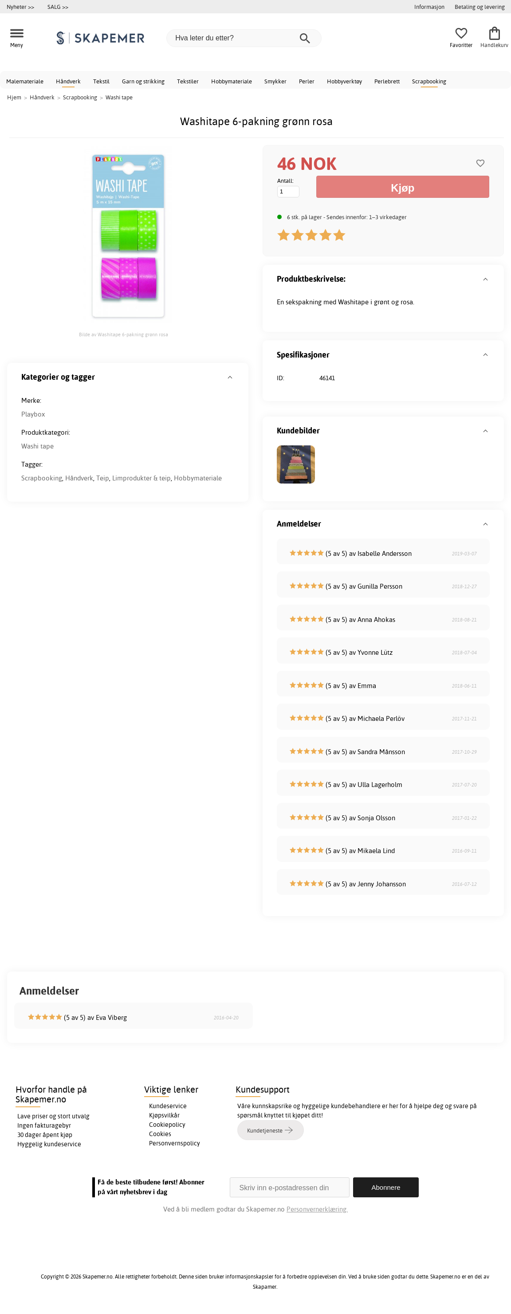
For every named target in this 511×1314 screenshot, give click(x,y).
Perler (306, 81)
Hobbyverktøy (344, 81)
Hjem (14, 97)
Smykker (275, 81)
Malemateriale (24, 81)
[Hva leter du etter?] (244, 38)
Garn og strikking (143, 81)
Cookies (160, 1134)
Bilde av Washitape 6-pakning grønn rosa (123, 334)
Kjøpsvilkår (164, 1115)
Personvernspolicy (174, 1143)
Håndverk (68, 81)
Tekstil (101, 81)
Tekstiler (188, 81)
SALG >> (57, 6)
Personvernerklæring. (317, 1209)
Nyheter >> (20, 6)
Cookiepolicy (167, 1125)
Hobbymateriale (231, 81)
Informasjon (429, 6)
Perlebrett (387, 81)
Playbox (33, 414)
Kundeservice (168, 1106)
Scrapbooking (429, 81)
